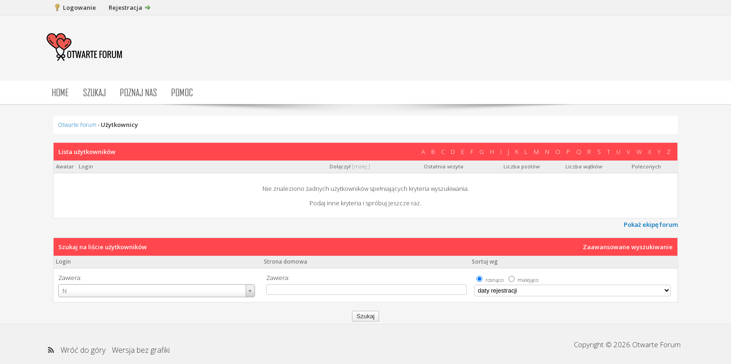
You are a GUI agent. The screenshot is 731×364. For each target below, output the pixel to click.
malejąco (527, 279)
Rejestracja (125, 7)
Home (60, 92)
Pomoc (182, 92)
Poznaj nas (138, 92)
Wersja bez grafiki (141, 350)
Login (63, 262)
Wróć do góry (83, 350)
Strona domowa (285, 262)
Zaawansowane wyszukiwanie (628, 247)
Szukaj (94, 92)
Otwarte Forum (77, 125)
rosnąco (494, 279)
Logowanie (79, 7)
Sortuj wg (485, 262)
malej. (361, 166)
